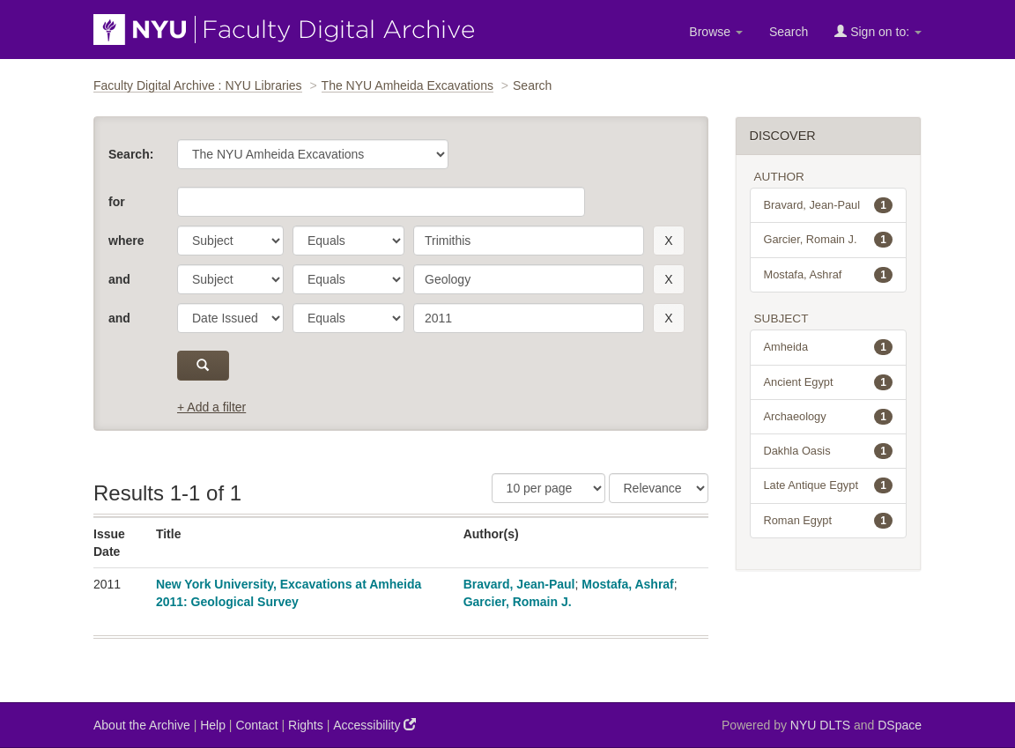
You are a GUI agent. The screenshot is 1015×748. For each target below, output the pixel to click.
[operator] (348, 241)
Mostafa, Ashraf (628, 584)
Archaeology (828, 417)
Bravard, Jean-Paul (519, 584)
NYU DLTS (820, 725)
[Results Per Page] (548, 488)
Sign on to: (878, 31)
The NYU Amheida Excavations (407, 85)
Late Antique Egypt (828, 485)
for (116, 202)
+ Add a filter (211, 407)
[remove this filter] (668, 241)
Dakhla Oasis (828, 451)
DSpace (900, 725)
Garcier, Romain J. (517, 602)
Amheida (828, 347)
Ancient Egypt (828, 382)
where (126, 240)
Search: (130, 154)
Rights (305, 725)
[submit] (203, 366)
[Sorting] (658, 488)
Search (788, 32)
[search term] (528, 241)
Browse (716, 32)
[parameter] (230, 241)
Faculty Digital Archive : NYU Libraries (197, 85)
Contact (256, 725)
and (119, 279)
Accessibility (374, 724)
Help (213, 725)
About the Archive (141, 725)
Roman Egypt (828, 521)
